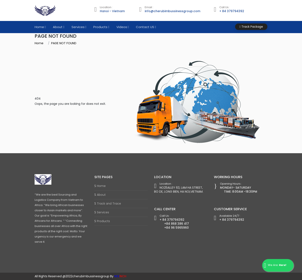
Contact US (145, 27)
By (118, 276)
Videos (121, 27)
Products (100, 27)
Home (39, 27)
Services (78, 27)
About (57, 27)
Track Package (251, 27)
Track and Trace (109, 203)
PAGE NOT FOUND (63, 43)
